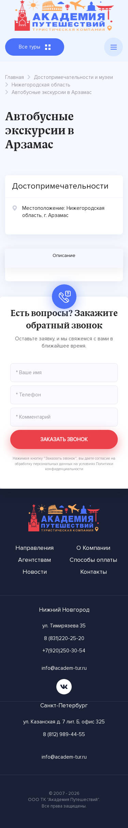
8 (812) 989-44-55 (64, 734)
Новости (35, 571)
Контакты (93, 571)
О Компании (93, 548)
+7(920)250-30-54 (64, 651)
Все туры (35, 47)
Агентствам (34, 560)
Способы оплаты (93, 560)
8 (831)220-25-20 (64, 638)
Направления (34, 548)
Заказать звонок (64, 439)
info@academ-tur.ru (64, 668)
